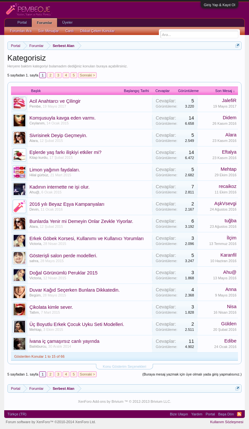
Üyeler (67, 22)
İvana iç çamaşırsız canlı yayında (65, 341)
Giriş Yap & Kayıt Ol (219, 5)
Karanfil (228, 255)
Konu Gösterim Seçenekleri (124, 366)
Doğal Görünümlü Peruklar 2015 (64, 272)
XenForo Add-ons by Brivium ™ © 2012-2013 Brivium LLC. (124, 401)
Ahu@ (35, 192)
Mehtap (228, 169)
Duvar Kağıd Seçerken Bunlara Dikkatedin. (75, 290)
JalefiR (229, 100)
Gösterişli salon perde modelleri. (63, 255)
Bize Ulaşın (179, 414)
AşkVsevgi (225, 203)
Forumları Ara (21, 31)
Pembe (35, 106)
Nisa (231, 306)
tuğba (231, 220)
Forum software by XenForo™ (51, 422)
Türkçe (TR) (17, 414)
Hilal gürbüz (39, 175)
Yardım (197, 414)
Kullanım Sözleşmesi (226, 422)
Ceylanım (37, 123)
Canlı (69, 31)
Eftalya (229, 152)
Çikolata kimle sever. (51, 307)
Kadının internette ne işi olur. (60, 187)
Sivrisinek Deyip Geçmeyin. (58, 135)
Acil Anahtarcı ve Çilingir (55, 101)
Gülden (228, 323)
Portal (22, 22)
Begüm (35, 295)
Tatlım (34, 312)
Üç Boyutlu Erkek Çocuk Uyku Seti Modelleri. (77, 324)
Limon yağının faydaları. (55, 169)
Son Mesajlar (48, 31)
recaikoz (228, 186)
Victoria (35, 244)
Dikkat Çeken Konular (97, 31)
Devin (34, 209)
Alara (34, 141)
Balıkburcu (38, 346)
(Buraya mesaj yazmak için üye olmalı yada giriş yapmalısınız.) (192, 374)
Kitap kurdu (39, 157)
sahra (34, 261)
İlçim (231, 237)
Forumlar (44, 23)
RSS (239, 414)
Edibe (230, 340)
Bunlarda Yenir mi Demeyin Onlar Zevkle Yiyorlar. (81, 221)
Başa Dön (226, 414)
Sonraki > (87, 75)
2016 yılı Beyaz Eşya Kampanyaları (67, 204)
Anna (230, 289)
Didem (229, 117)
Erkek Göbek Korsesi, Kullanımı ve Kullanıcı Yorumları (87, 238)
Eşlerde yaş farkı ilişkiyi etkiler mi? (65, 152)
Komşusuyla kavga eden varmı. (63, 118)
